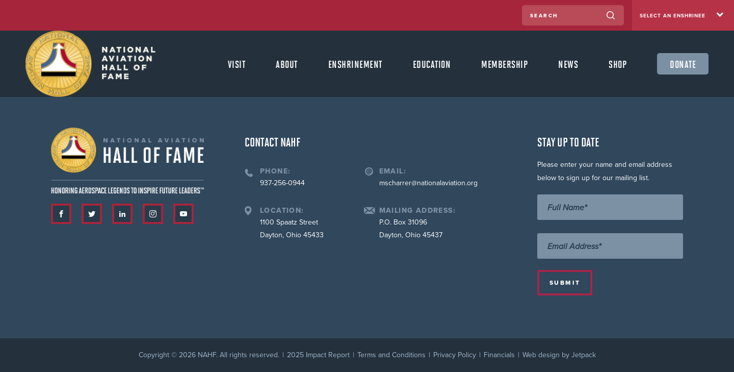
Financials (499, 355)
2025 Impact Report (318, 355)
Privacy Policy (454, 355)
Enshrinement (355, 64)
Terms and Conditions (391, 355)
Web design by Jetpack (559, 355)
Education (432, 64)
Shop (617, 64)
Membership (504, 64)
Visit (237, 64)
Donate (683, 64)
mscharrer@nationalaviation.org (428, 183)
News (568, 64)
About (287, 64)
